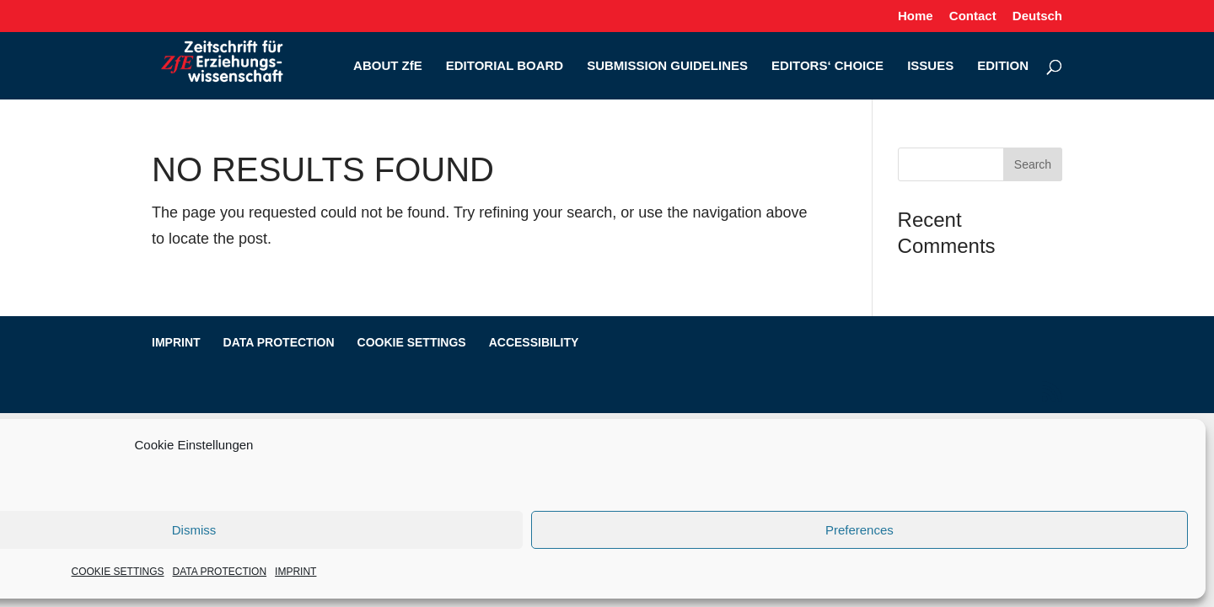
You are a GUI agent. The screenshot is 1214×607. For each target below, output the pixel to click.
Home (915, 16)
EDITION (1003, 66)
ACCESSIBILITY (534, 342)
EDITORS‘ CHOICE (827, 66)
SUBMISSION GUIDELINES (667, 66)
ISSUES (930, 66)
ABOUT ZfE (387, 66)
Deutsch (1037, 16)
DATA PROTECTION (220, 571)
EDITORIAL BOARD (504, 66)
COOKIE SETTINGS (118, 571)
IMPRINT (295, 571)
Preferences (859, 530)
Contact (972, 16)
